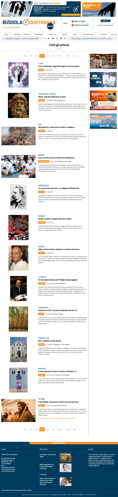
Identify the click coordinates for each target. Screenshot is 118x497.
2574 (25, 56)
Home (6, 34)
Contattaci (103, 34)
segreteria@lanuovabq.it (8, 469)
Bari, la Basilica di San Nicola (49, 341)
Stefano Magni (58, 314)
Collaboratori (38, 34)
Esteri (41, 70)
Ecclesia (41, 253)
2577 (42, 56)
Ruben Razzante (60, 283)
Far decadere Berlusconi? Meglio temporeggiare (57, 280)
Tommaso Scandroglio (61, 375)
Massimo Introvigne (65, 161)
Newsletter (105, 25)
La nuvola (43, 474)
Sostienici (52, 34)
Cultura (41, 100)
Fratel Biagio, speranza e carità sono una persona (58, 402)
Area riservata (88, 34)
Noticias (81, 25)
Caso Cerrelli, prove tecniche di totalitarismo (56, 158)
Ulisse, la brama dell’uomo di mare (52, 97)
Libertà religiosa (43, 161)
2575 (31, 56)
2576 (36, 56)
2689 (69, 56)
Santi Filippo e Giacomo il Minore (84, 38)
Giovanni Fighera (59, 100)
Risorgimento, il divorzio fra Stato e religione (56, 127)
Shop (74, 34)
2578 (47, 56)
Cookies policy (14, 490)
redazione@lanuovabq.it (8, 467)
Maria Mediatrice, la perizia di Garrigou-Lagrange (47, 466)
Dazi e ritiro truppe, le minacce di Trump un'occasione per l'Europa (47, 481)
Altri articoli (59, 442)
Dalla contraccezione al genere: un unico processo (58, 249)
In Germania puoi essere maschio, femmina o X (57, 371)
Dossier (64, 34)
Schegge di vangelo (13, 38)
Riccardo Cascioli (60, 405)
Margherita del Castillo (61, 344)
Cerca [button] (114, 34)
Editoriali (41, 222)
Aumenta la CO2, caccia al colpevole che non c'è (57, 310)
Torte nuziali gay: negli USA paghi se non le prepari (58, 66)
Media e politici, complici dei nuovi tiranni (54, 219)
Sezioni (27, 34)
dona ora (105, 21)
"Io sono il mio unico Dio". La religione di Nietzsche (58, 188)
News (79, 21)
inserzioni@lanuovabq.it (8, 471)
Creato (41, 314)
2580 (59, 56)
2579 (53, 56)
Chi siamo (17, 34)
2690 (74, 56)
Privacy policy (5, 490)
